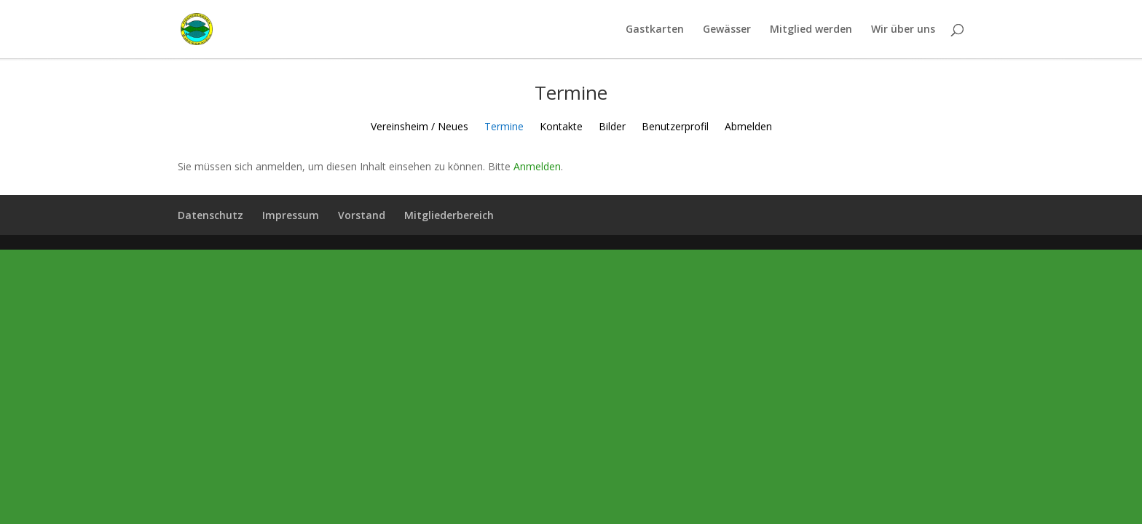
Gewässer (727, 30)
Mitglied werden (811, 30)
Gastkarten (655, 30)
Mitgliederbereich (449, 215)
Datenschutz (210, 215)
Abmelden (748, 127)
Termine (504, 127)
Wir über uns (903, 30)
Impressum (290, 215)
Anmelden (537, 166)
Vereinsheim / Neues (419, 127)
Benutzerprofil (675, 127)
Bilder (612, 127)
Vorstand (361, 215)
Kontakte (561, 127)
